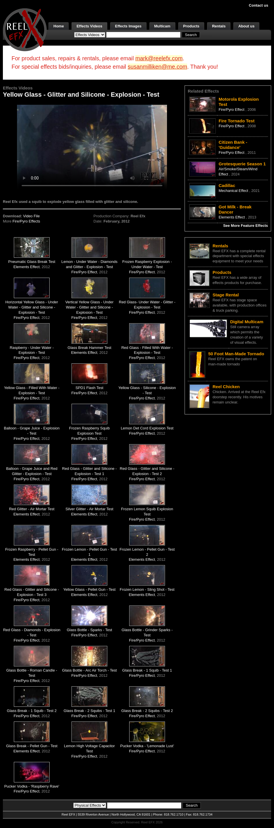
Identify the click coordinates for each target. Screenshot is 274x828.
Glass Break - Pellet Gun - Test (31, 746)
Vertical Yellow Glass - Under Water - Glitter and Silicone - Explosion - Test (89, 307)
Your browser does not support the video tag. (92, 147)
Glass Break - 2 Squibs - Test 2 (147, 711)
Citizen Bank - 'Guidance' (233, 145)
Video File (31, 216)
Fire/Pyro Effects (26, 221)
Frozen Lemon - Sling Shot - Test (147, 589)
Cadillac (227, 185)
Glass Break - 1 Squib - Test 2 (32, 711)
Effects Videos (89, 26)
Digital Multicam (246, 321)
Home (58, 26)
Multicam (162, 26)
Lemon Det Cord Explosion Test (147, 428)
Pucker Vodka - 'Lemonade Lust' (147, 746)
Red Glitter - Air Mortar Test (31, 509)
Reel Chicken (226, 386)
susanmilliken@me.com (157, 66)
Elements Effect (27, 267)
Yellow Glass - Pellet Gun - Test (89, 589)
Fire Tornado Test (236, 120)
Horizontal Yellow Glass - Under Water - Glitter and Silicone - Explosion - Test (31, 307)
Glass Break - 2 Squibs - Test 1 (89, 711)
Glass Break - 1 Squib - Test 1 (147, 670)
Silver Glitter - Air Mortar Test (89, 509)
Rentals (219, 26)
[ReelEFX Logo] (25, 29)
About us (246, 26)
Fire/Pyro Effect (84, 272)
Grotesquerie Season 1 (242, 163)
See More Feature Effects (245, 225)
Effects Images (128, 26)
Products (191, 26)
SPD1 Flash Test (90, 388)
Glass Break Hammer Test (89, 347)
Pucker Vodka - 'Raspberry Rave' (31, 786)
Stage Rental (226, 294)
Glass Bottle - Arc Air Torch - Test (89, 670)
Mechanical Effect (234, 190)
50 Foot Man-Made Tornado (236, 353)
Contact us (258, 5)
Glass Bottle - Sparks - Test (89, 630)
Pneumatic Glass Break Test (31, 261)
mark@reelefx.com (159, 58)
